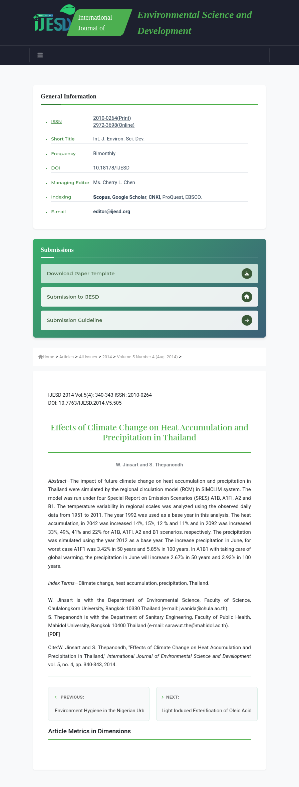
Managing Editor (70, 182)
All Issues (88, 356)
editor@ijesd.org (111, 212)
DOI (55, 167)
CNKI (153, 197)
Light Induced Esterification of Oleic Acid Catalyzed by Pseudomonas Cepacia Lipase (206, 711)
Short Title (62, 138)
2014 (107, 356)
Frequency (63, 153)
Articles (66, 356)
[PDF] (54, 634)
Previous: (69, 697)
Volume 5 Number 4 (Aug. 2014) (147, 356)
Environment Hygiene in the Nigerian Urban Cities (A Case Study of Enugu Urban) (99, 711)
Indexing (61, 197)
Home (46, 356)
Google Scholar (129, 197)
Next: (170, 697)
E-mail (58, 211)
